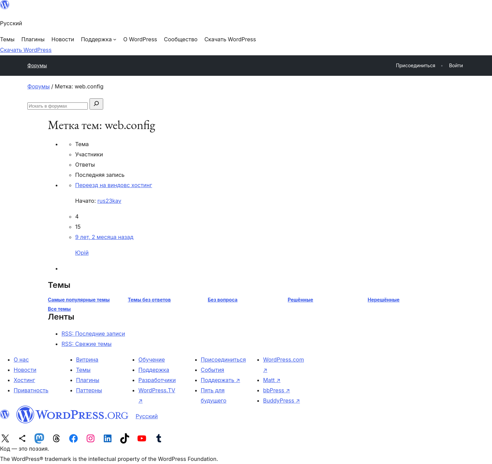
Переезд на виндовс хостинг (113, 185)
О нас (21, 359)
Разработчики (157, 380)
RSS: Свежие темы (87, 343)
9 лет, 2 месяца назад (104, 237)
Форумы (37, 65)
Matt (272, 380)
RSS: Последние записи (93, 333)
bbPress (276, 390)
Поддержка (153, 369)
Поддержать (220, 380)
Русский (147, 416)
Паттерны (89, 390)
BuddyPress (281, 400)
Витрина (87, 359)
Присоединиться (223, 359)
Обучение (151, 359)
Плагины (87, 380)
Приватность (31, 390)
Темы (83, 369)
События (212, 369)
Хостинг (24, 380)
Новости (25, 369)
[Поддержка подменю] (99, 39)
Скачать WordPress (26, 49)
